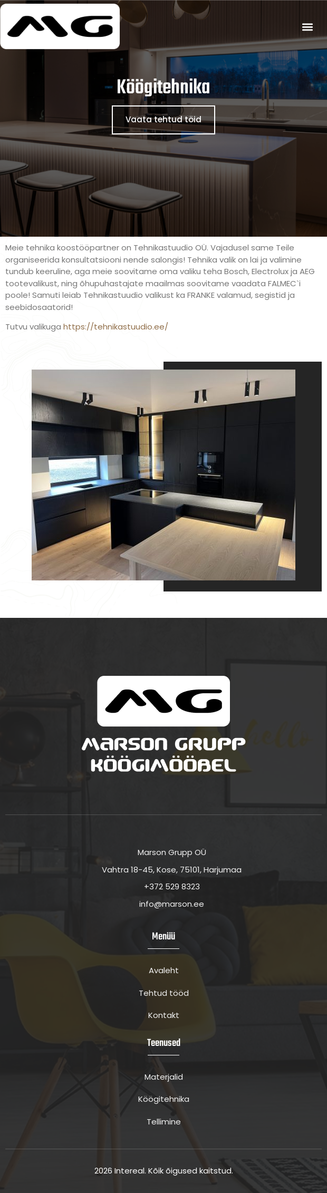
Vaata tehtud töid (163, 119)
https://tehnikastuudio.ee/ (115, 326)
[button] (307, 26)
